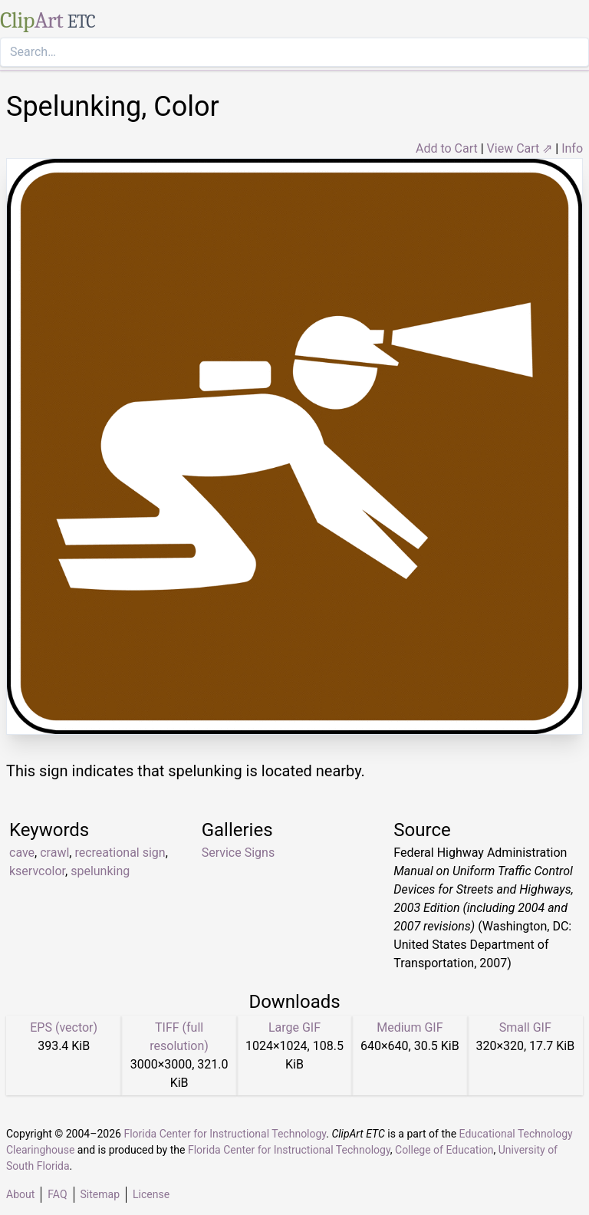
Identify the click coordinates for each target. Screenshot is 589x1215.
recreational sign (119, 852)
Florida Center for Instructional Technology (224, 1134)
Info (572, 148)
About (20, 1194)
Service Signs (238, 852)
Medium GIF (410, 1027)
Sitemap (100, 1194)
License (151, 1194)
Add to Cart (447, 148)
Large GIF (294, 1027)
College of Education (444, 1150)
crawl (54, 852)
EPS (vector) (63, 1027)
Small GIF (525, 1027)
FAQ (57, 1194)
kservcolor (37, 871)
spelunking (100, 871)
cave (22, 852)
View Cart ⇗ (520, 148)
